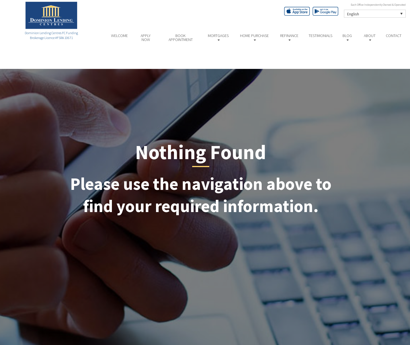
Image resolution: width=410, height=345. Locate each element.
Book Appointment (181, 37)
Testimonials (320, 35)
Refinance (289, 37)
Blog (347, 37)
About (370, 37)
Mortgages (218, 37)
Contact (393, 35)
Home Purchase (254, 37)
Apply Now (146, 37)
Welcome (119, 35)
